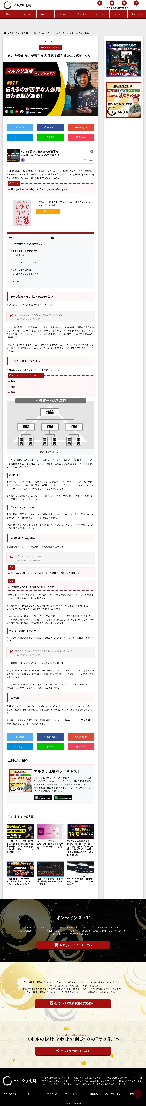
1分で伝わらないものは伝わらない (28, 243)
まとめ (15, 281)
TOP (7, 33)
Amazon (48, 211)
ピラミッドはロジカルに (26, 262)
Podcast (63, 14)
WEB (9, 14)
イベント (100, 14)
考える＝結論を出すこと (26, 274)
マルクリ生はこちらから (73, 1050)
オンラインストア (73, 1094)
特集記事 (81, 14)
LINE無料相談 (10, 1094)
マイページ (137, 14)
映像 (27, 14)
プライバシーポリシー (114, 1094)
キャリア (45, 14)
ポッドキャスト (22, 33)
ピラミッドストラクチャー (24, 251)
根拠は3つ (19, 255)
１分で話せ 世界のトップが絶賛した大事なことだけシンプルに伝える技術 (63, 204)
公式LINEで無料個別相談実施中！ (73, 1003)
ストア (118, 14)
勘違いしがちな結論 (21, 269)
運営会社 (94, 1094)
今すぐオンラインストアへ (73, 945)
